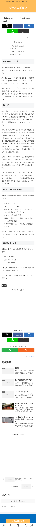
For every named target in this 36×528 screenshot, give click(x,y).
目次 (15, 42)
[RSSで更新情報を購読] (26, 350)
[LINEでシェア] (12, 31)
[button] (23, 31)
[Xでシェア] (7, 26)
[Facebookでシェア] (18, 26)
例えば (14, 48)
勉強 (4, 285)
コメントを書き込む (18, 501)
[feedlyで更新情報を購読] (10, 350)
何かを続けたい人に (18, 46)
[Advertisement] (18, 309)
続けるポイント (16, 54)
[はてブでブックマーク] (29, 26)
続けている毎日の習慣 (18, 51)
